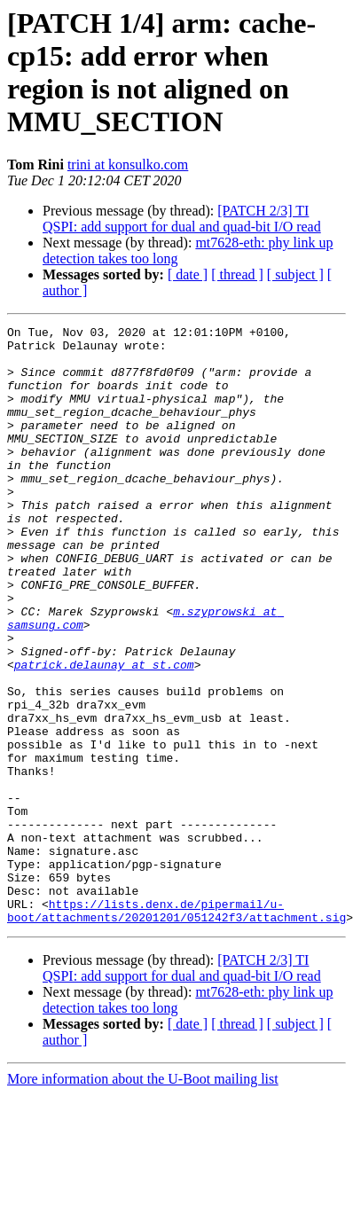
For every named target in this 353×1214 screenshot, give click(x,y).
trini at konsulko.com (127, 164)
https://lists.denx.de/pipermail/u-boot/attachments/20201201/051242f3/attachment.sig (176, 1029)
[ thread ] (237, 274)
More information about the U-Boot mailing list (142, 1198)
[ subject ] (295, 274)
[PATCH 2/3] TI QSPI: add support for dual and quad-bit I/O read (182, 218)
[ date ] (188, 274)
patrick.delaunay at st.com (104, 733)
